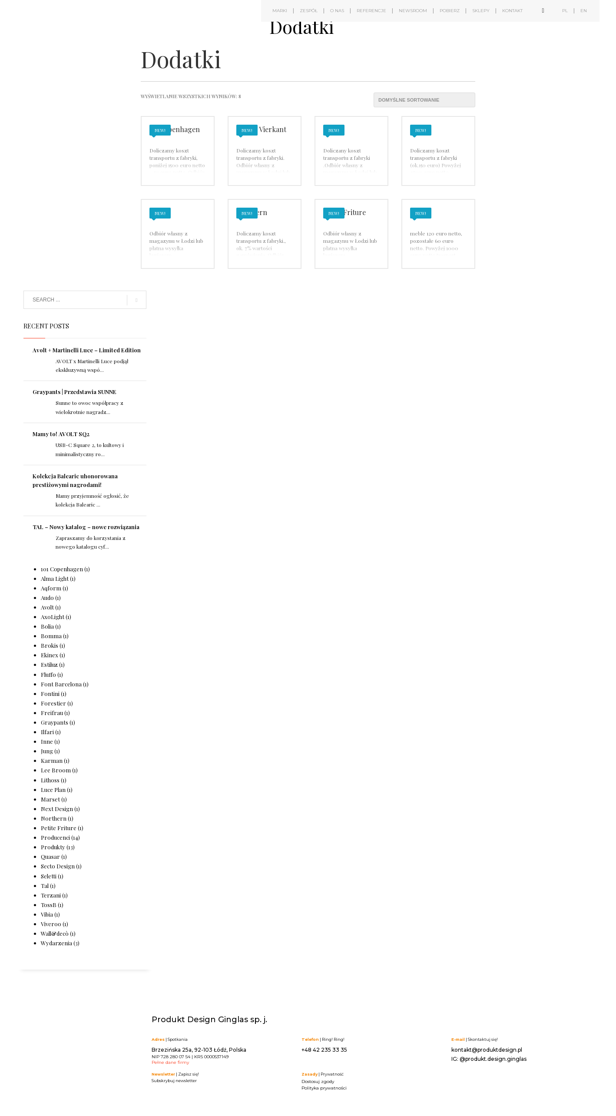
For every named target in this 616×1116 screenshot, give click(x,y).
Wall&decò (55, 933)
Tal (45, 885)
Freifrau (52, 712)
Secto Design (58, 866)
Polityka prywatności (324, 1088)
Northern (53, 818)
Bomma (51, 635)
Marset (50, 799)
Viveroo (51, 923)
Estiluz (49, 664)
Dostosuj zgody (317, 1081)
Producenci (55, 837)
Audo (47, 597)
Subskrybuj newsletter (174, 1080)
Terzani (51, 895)
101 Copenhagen (62, 569)
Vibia (47, 914)
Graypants (54, 722)
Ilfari (47, 731)
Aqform (51, 588)
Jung (47, 751)
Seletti (48, 876)
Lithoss (50, 780)
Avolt (47, 607)
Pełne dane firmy (170, 1062)
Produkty (53, 847)
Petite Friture (58, 827)
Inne (47, 741)
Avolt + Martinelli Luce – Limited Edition (87, 350)
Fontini (50, 693)
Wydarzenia (56, 943)
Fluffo (48, 674)
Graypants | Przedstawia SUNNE (74, 391)
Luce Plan (53, 789)
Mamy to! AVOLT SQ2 (61, 433)
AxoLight (52, 616)
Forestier (53, 703)
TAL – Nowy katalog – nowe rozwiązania (86, 526)
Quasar (50, 856)
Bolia (47, 626)
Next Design (57, 808)
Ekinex (49, 655)
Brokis (49, 645)
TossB (48, 904)
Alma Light (55, 578)
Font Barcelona (61, 684)
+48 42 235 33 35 (324, 1049)
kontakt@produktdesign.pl (486, 1049)
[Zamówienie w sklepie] (424, 100)
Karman (52, 760)
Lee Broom (56, 770)
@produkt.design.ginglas (493, 1059)
